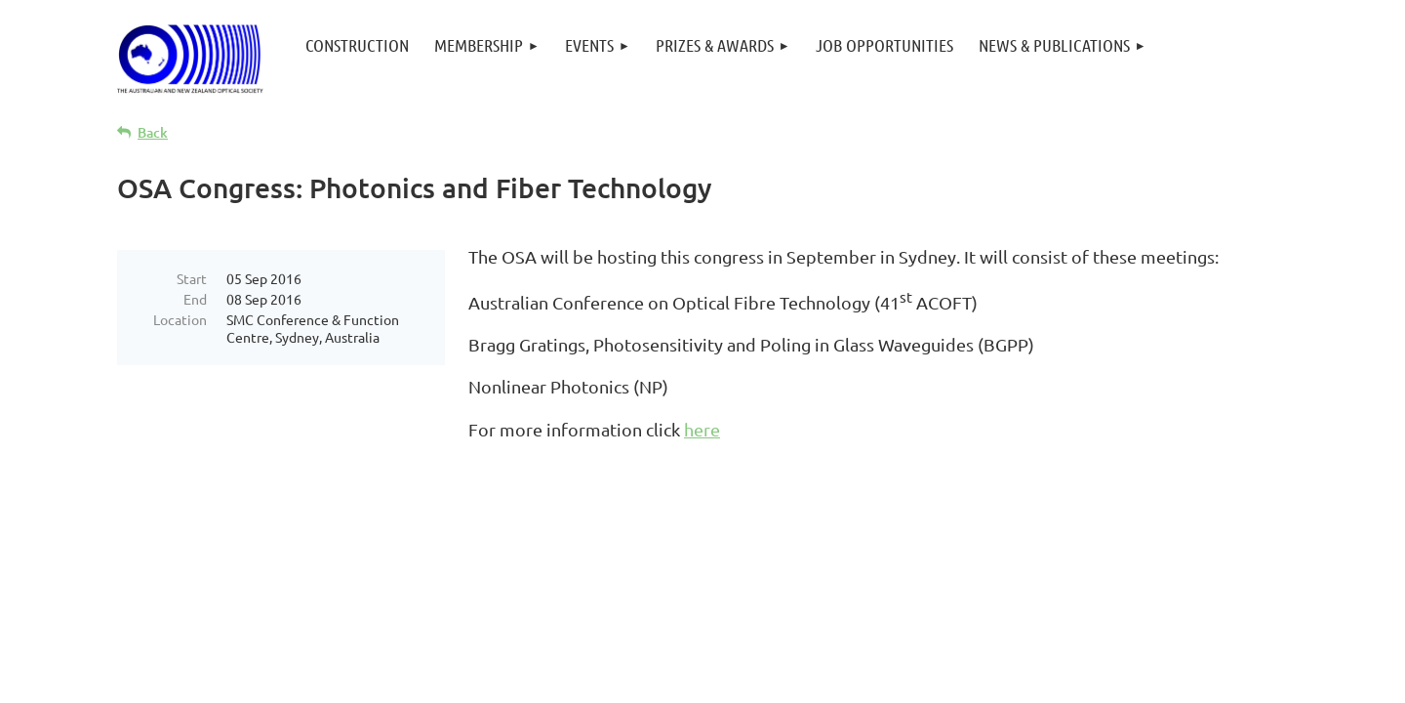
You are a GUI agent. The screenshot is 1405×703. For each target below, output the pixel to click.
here (702, 429)
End (195, 299)
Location (180, 319)
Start (192, 278)
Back (153, 132)
